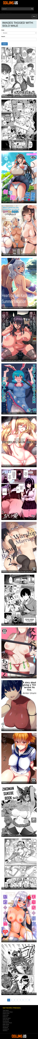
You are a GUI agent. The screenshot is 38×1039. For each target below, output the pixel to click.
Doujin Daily (6, 1015)
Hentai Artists (6, 1019)
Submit (5, 44)
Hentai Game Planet (8, 1012)
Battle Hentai (6, 1024)
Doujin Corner (6, 1013)
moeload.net (6, 1029)
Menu (35, 17)
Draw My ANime (7, 1018)
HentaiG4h (5, 1027)
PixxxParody (6, 1021)
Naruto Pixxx (6, 1026)
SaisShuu (5, 1030)
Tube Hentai (6, 1010)
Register (9, 12)
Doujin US (5, 1016)
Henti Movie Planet (7, 1022)
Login (3, 12)
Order (2, 30)
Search (3, 36)
